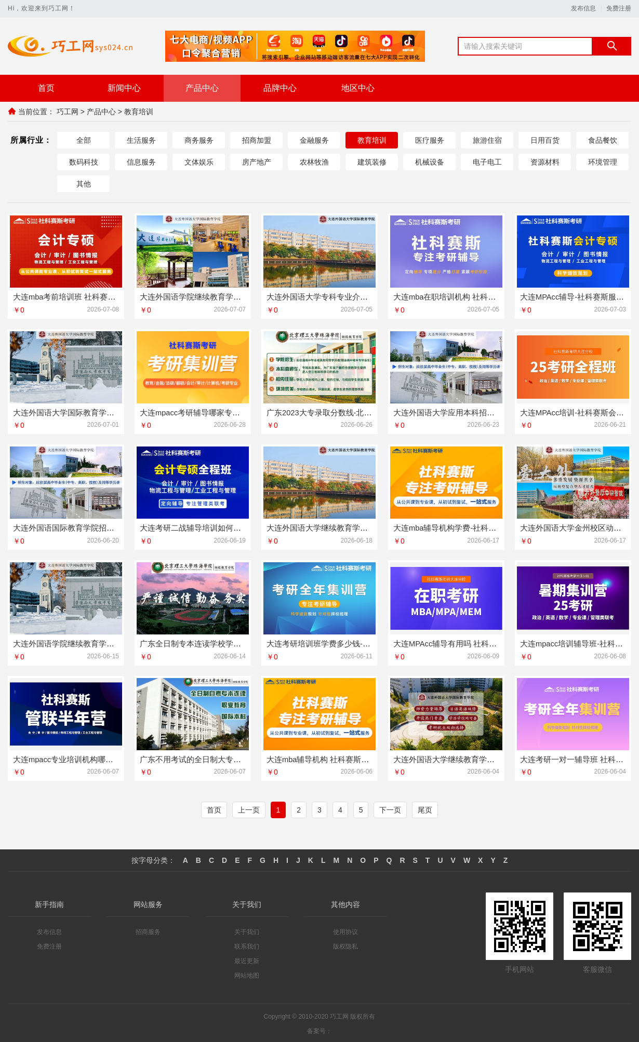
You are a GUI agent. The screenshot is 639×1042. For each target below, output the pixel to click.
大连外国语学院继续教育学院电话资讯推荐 (87, 642)
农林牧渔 (314, 162)
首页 (46, 88)
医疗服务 (429, 140)
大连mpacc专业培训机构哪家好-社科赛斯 (84, 757)
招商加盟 (256, 140)
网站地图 (246, 974)
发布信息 (583, 8)
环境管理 (602, 162)
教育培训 (138, 111)
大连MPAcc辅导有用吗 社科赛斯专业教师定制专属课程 (488, 642)
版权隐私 (345, 945)
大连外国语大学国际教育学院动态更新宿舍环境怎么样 (106, 412)
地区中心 (358, 88)
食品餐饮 (602, 140)
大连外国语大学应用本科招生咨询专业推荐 (467, 412)
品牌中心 (280, 88)
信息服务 (141, 162)
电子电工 (487, 162)
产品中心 (202, 88)
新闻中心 (124, 88)
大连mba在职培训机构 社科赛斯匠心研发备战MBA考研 (488, 296)
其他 (83, 184)
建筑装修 (372, 162)
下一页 (390, 808)
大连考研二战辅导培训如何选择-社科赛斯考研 (219, 527)
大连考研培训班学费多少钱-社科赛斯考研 (338, 642)
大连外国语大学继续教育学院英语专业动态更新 (348, 527)
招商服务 (148, 930)
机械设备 (429, 162)
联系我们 (246, 945)
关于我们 (246, 930)
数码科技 (83, 162)
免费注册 (618, 8)
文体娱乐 (199, 162)
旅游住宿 (487, 140)
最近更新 (246, 959)
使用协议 (345, 930)
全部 (83, 140)
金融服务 (314, 140)
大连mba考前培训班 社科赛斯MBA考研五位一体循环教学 (112, 296)
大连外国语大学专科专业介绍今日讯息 (333, 296)
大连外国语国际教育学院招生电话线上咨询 (87, 527)
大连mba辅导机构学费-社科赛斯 (448, 527)
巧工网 (67, 111)
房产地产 (256, 162)
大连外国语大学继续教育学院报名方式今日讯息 (475, 757)
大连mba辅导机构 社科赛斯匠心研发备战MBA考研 (354, 757)
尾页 (425, 808)
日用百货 (545, 140)
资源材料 (545, 162)
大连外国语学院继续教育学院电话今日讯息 (214, 296)
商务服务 (199, 140)
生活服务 (141, 140)
